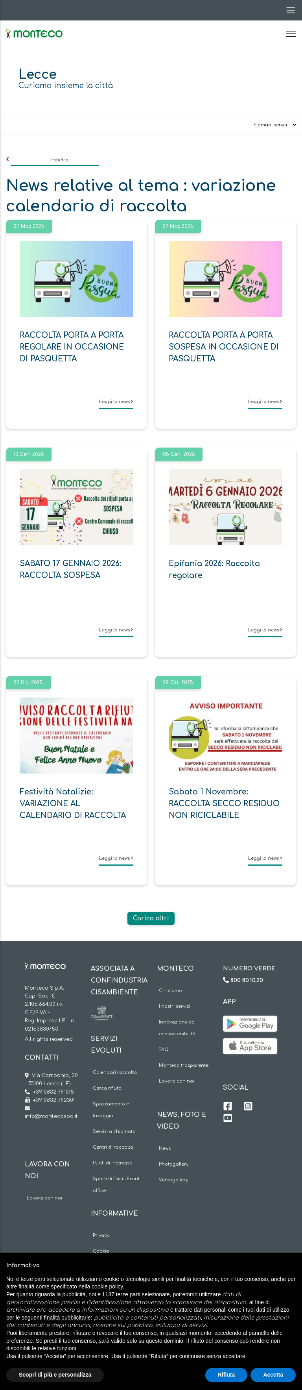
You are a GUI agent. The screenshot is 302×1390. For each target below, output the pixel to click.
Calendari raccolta (115, 1072)
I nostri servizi (174, 1006)
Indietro (59, 160)
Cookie (101, 1251)
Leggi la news (116, 401)
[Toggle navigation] (288, 10)
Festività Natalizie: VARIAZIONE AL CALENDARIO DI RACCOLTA (73, 804)
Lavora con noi (44, 1198)
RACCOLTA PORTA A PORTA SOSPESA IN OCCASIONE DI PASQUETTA (224, 347)
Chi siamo (170, 990)
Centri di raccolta (113, 1147)
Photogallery (173, 1164)
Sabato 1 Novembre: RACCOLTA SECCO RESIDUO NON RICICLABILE (224, 804)
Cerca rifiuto (107, 1088)
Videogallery (173, 1180)
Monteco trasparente (183, 1065)
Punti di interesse (112, 1163)
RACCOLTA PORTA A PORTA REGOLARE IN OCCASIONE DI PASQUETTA (72, 347)
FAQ (164, 1049)
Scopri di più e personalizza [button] (55, 1374)
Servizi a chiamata (114, 1131)
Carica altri (151, 918)
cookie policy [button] (107, 1286)
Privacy (101, 1235)
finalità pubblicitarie (67, 1317)
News (165, 1148)
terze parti (128, 1294)
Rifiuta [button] (226, 1374)
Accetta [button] (273, 1374)
